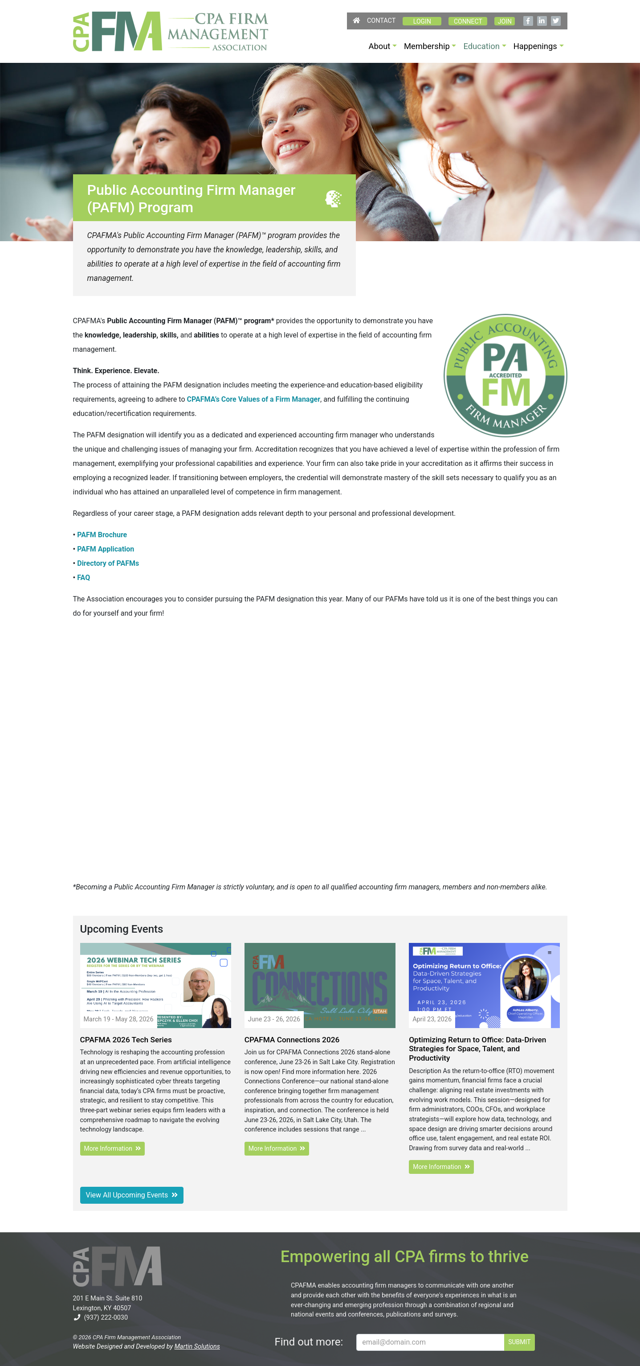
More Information (112, 1148)
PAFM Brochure (102, 535)
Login (422, 21)
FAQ (83, 577)
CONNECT (468, 21)
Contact (381, 21)
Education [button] (481, 46)
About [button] (379, 46)
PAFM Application (105, 549)
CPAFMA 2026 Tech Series (126, 1039)
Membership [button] (427, 46)
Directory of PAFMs (108, 563)
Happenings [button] (535, 46)
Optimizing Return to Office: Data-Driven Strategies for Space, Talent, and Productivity (477, 1048)
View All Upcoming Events (132, 1195)
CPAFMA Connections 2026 (292, 1039)
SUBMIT (519, 1341)
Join (505, 21)
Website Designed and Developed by (146, 1346)
